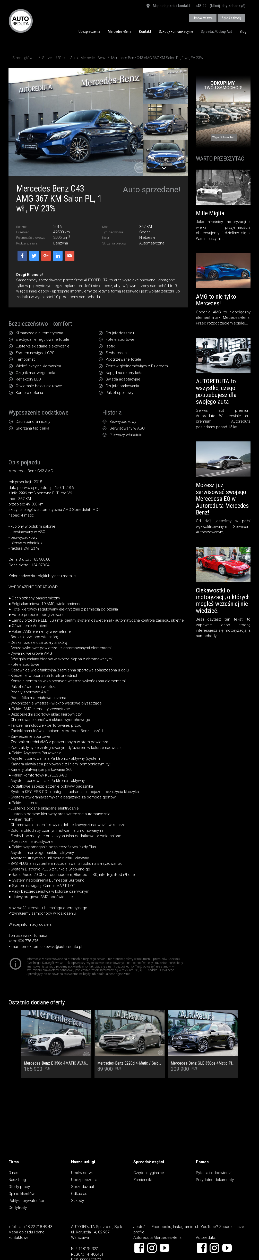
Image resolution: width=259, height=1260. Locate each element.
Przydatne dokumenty (215, 1179)
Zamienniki (142, 1179)
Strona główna (24, 58)
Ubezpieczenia (89, 31)
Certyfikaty (17, 1207)
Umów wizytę (203, 18)
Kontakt (145, 31)
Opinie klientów (21, 1193)
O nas (13, 1172)
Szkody (77, 1200)
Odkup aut (80, 1193)
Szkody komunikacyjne (176, 31)
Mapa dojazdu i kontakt (167, 6)
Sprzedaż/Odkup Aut (216, 31)
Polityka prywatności (26, 1200)
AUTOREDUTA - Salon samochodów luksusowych (21, 21)
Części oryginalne (148, 1172)
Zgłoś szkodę (231, 18)
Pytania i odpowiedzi (213, 1172)
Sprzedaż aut (82, 1186)
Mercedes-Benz (119, 31)
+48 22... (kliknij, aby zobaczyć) (220, 5)
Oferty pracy (19, 1186)
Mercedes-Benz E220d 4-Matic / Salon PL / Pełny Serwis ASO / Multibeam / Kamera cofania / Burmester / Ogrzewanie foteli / (129, 1063)
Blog (243, 31)
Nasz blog (17, 1179)
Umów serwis (82, 1172)
